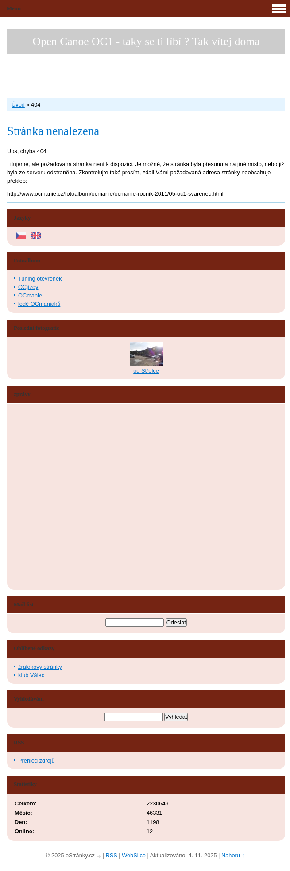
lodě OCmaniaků (39, 304)
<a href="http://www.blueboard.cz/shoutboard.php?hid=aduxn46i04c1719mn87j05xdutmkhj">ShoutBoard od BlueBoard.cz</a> (47, 496)
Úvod (18, 104)
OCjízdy (28, 287)
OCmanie (30, 295)
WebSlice (134, 855)
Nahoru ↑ (232, 855)
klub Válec (31, 675)
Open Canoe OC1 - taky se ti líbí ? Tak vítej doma (145, 41)
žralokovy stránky (40, 666)
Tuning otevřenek (40, 278)
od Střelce (146, 370)
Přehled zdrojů (36, 760)
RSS (111, 855)
